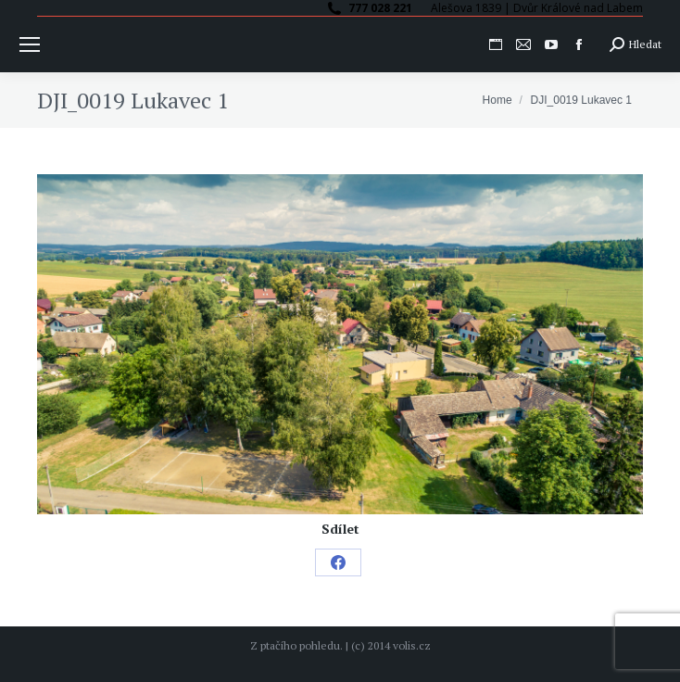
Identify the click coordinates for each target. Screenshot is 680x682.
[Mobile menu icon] (30, 44)
